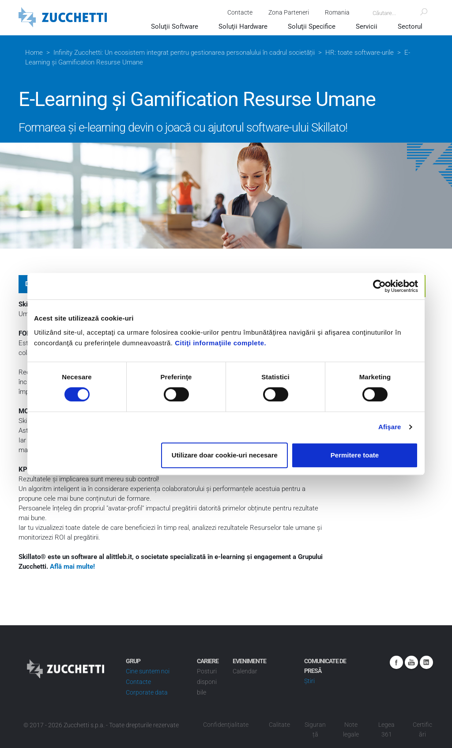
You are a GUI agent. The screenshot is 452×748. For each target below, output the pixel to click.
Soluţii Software (174, 26)
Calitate (279, 724)
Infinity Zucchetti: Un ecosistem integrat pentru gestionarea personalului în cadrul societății (184, 53)
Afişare (389, 427)
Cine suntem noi (148, 671)
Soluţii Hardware (242, 26)
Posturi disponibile (207, 682)
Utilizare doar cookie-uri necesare (225, 455)
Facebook (396, 662)
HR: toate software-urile (359, 53)
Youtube (411, 662)
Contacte (239, 12)
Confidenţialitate (226, 724)
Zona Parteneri (288, 12)
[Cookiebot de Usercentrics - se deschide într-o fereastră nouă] (379, 286)
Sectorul (410, 26)
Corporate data (147, 692)
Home (34, 53)
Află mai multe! (72, 566)
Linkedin (426, 662)
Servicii (366, 26)
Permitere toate (355, 455)
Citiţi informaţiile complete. (220, 343)
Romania (337, 12)
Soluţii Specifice (311, 26)
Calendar (245, 671)
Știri (309, 680)
